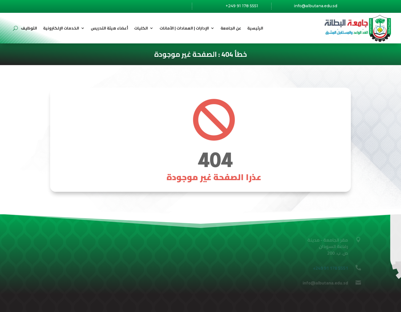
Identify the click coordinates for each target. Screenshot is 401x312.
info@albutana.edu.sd (315, 6)
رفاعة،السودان (165, 6)
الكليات (141, 28)
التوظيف (29, 28)
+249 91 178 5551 (242, 5)
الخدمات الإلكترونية (61, 28)
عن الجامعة (231, 28)
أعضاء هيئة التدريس (109, 28)
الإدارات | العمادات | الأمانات (184, 28)
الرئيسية (255, 28)
